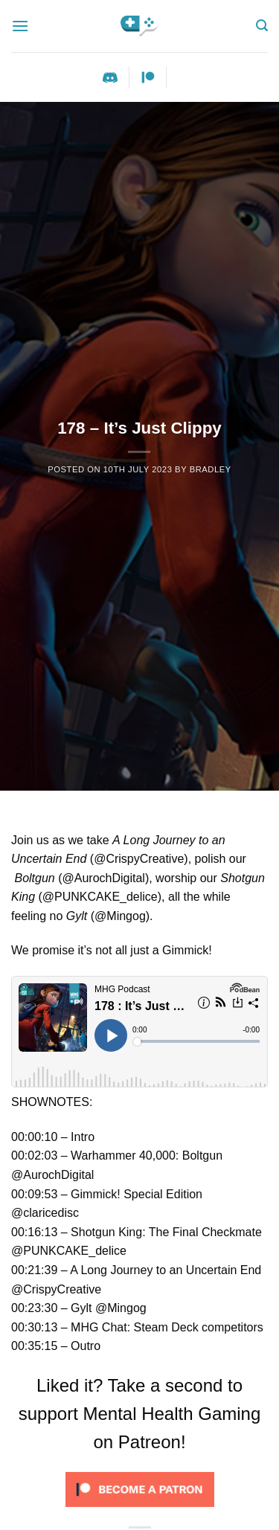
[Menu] (20, 25)
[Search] (262, 25)
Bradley (210, 469)
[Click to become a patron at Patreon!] (139, 1488)
